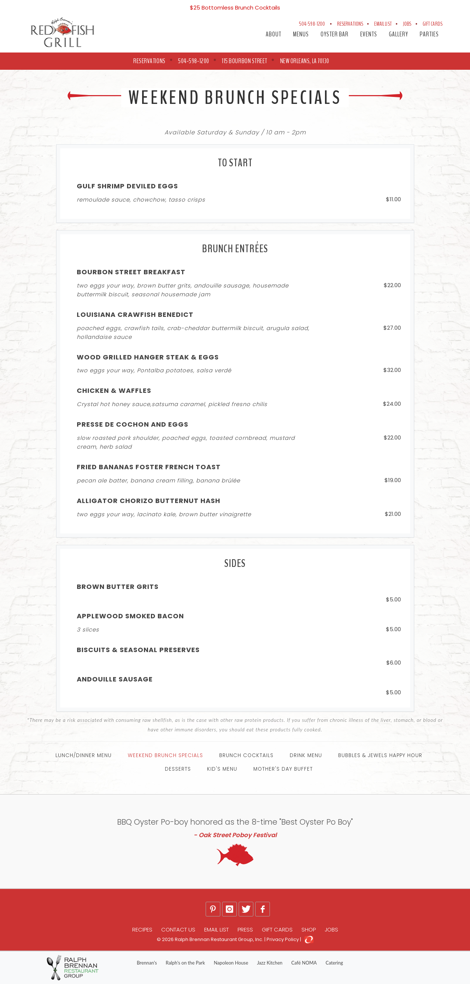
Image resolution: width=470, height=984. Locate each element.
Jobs (407, 24)
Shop (308, 929)
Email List (383, 24)
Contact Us (178, 929)
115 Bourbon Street (244, 61)
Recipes (142, 929)
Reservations (350, 24)
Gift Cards (433, 24)
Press (245, 929)
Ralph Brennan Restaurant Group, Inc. (219, 939)
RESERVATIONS (149, 61)
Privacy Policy (283, 939)
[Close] (459, 4)
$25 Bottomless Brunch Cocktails (235, 7)
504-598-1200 (312, 24)
